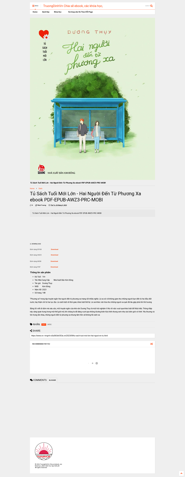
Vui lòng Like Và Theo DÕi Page (79, 12)
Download (54, 249)
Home (34, 12)
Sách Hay (45, 12)
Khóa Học (57, 12)
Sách (40, 188)
